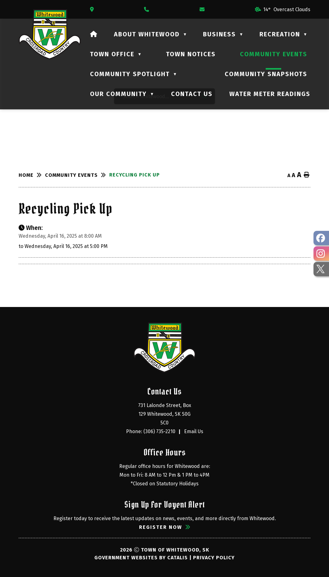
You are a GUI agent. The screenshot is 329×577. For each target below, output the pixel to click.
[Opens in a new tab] (93, 9)
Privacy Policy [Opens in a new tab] (214, 558)
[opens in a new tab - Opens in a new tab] (321, 238)
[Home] (94, 34)
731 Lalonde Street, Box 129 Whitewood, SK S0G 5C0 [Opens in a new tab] (165, 414)
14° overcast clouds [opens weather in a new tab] (286, 9)
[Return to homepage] (32, 175)
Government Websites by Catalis (141, 558)
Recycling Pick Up (134, 175)
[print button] (306, 175)
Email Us (193, 431)
